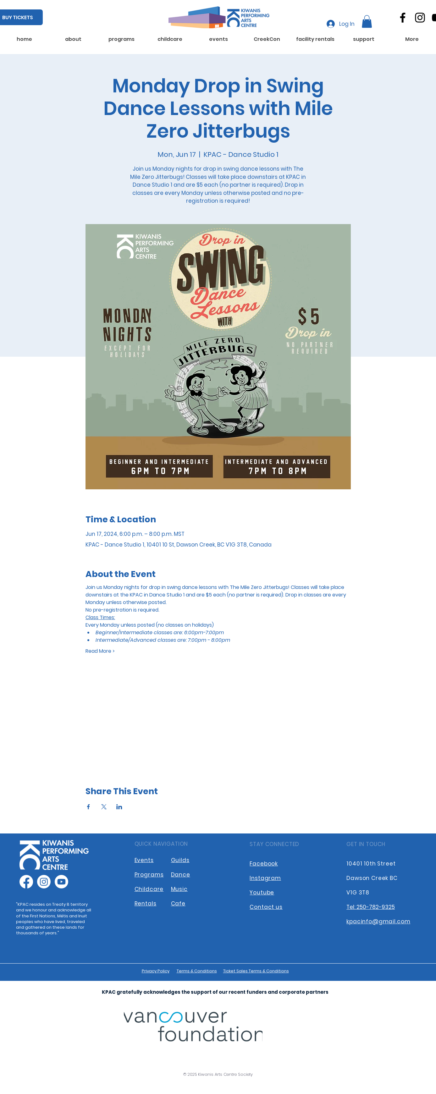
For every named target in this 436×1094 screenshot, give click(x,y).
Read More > (100, 651)
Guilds (180, 860)
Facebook (264, 863)
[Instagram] (420, 17)
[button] (366, 21)
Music (179, 889)
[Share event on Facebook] (88, 806)
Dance (180, 874)
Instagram (265, 878)
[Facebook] (402, 17)
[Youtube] (61, 881)
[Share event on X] (104, 806)
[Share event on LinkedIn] (119, 806)
